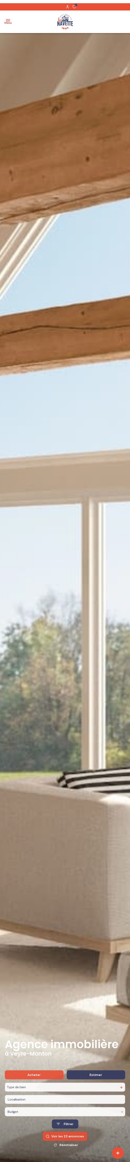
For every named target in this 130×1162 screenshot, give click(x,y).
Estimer (96, 1085)
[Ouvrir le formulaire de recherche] (65, 1134)
